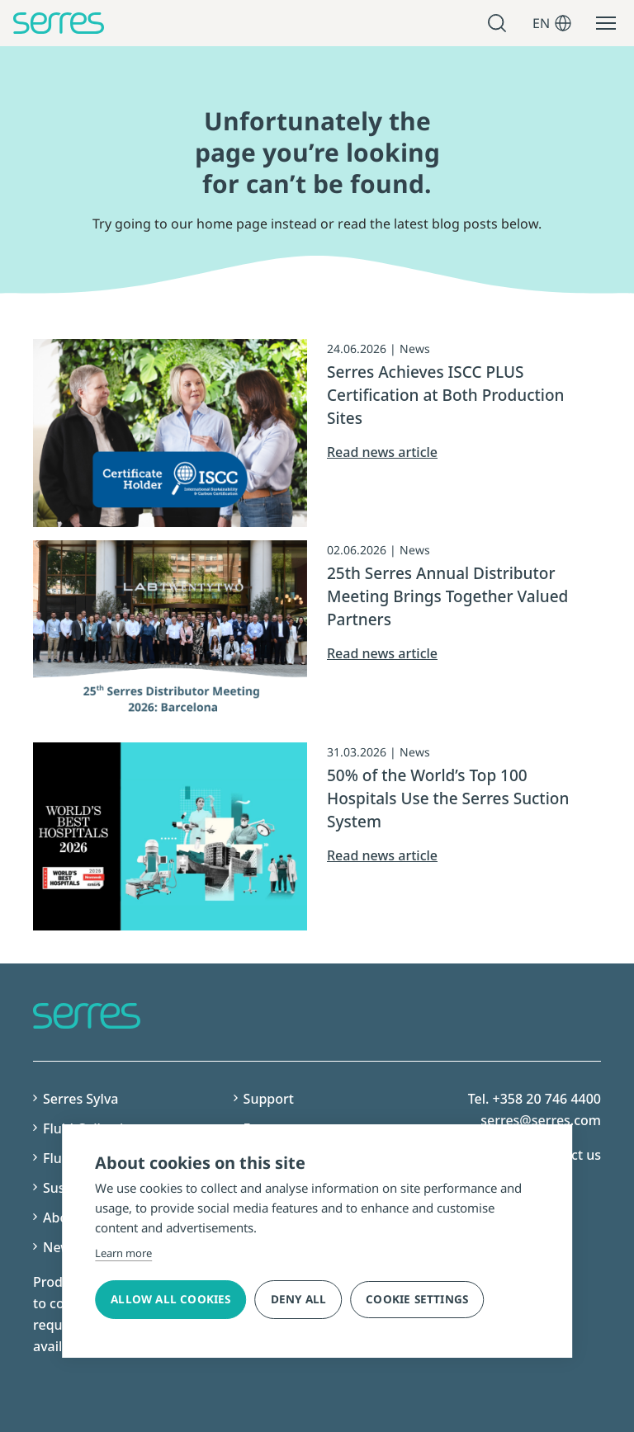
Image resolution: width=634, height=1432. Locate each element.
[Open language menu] (563, 23)
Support (269, 1099)
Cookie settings (417, 1299)
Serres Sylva (80, 1099)
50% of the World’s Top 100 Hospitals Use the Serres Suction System (448, 798)
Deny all (299, 1299)
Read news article (382, 452)
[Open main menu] (606, 23)
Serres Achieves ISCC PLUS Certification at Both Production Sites (445, 395)
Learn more (123, 1253)
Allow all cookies (170, 1299)
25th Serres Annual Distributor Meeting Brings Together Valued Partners (447, 596)
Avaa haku (499, 23)
